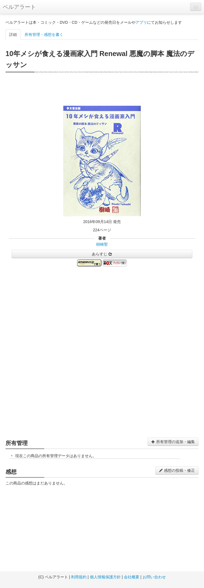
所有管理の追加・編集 (173, 441)
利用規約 (79, 577)
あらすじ (102, 254)
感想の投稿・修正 (177, 470)
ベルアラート (19, 7)
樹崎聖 (102, 244)
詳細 (13, 34)
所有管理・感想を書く (44, 34)
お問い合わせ (154, 577)
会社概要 (131, 577)
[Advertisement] (102, 89)
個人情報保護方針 (105, 577)
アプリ (141, 22)
